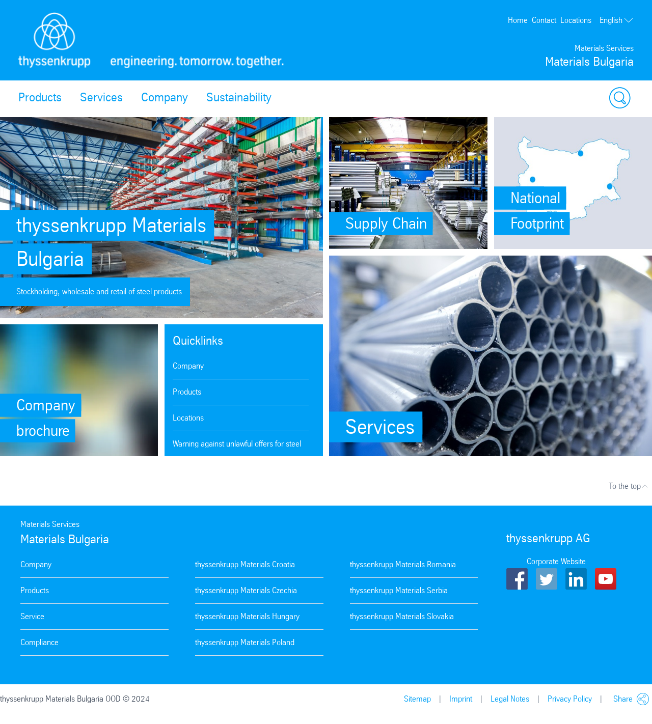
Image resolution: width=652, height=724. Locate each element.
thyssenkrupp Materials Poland (244, 642)
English (617, 20)
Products (40, 97)
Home (518, 20)
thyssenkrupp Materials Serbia (399, 590)
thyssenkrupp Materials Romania (403, 564)
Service (32, 616)
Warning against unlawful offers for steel (237, 444)
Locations (575, 20)
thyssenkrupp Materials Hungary (247, 616)
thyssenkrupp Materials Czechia (246, 590)
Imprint (460, 699)
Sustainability (238, 97)
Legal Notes (510, 699)
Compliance (39, 642)
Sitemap (417, 699)
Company (164, 97)
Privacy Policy (570, 699)
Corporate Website (556, 561)
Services (101, 97)
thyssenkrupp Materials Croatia (245, 564)
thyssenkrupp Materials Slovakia (402, 616)
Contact (544, 20)
